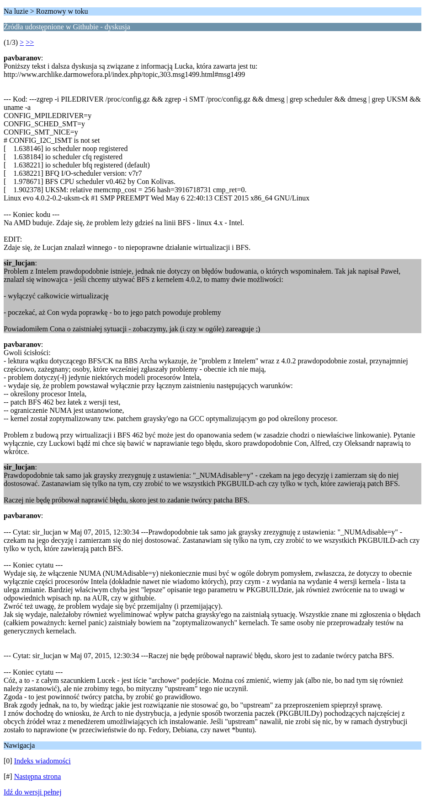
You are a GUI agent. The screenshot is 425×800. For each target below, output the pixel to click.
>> (30, 42)
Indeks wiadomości (42, 761)
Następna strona (37, 776)
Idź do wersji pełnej (33, 792)
